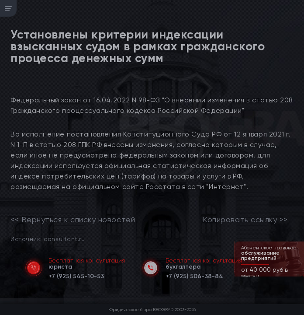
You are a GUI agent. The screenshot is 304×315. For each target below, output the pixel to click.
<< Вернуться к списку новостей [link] (72, 220)
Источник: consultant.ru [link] (47, 238)
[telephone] (76, 275)
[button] (298, 275)
